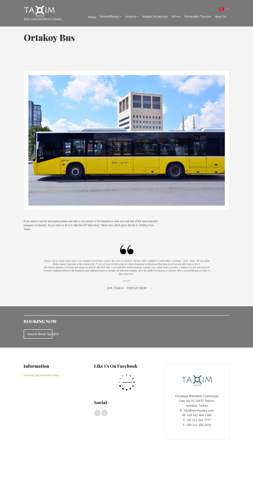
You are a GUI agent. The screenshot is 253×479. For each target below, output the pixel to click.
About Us (220, 16)
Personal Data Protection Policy (41, 375)
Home (92, 17)
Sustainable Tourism (197, 16)
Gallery (176, 16)
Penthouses (42, 463)
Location (130, 16)
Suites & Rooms (109, 16)
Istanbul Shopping (62, 470)
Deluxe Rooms (66, 463)
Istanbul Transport (83, 470)
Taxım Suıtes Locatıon (39, 470)
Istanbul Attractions (155, 16)
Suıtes (53, 463)
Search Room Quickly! (40, 334)
